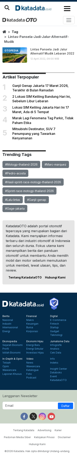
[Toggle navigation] (69, 20)
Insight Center (58, 368)
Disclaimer (64, 437)
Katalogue (32, 370)
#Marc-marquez (55, 164)
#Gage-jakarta (15, 208)
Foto (29, 374)
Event (53, 376)
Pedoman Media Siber (17, 437)
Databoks (56, 372)
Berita (5, 316)
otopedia (11, 50)
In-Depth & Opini (12, 358)
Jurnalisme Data (59, 341)
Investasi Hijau (35, 352)
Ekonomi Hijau (34, 341)
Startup (54, 327)
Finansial (31, 316)
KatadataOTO (58, 380)
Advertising (44, 430)
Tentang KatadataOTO (25, 277)
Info (52, 358)
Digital (54, 316)
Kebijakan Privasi (44, 437)
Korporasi (32, 331)
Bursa (29, 327)
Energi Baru (33, 345)
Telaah (6, 362)
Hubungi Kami (55, 277)
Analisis (54, 348)
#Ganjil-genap (36, 199)
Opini (5, 366)
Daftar (65, 406)
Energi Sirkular (34, 348)
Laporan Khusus (12, 374)
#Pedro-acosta (15, 173)
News (29, 362)
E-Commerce (58, 320)
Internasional (10, 327)
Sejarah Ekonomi (12, 345)
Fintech (54, 323)
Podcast (31, 377)
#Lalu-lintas (12, 199)
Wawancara (9, 370)
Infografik (56, 345)
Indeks (54, 362)
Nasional (7, 320)
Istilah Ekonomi (11, 352)
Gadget (54, 331)
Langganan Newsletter (20, 396)
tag (15, 32)
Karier (58, 430)
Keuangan (32, 323)
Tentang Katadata (23, 430)
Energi (6, 331)
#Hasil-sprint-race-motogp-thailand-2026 (33, 182)
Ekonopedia (9, 341)
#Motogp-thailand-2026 (21, 164)
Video (29, 358)
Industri (6, 323)
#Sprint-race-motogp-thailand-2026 (29, 191)
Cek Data (55, 352)
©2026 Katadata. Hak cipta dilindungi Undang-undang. (37, 451)
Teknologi (56, 335)
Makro (30, 320)
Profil (5, 348)
